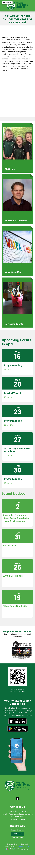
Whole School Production (15, 606)
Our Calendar (17, 837)
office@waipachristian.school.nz (20, 814)
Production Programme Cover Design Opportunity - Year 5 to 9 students (16, 518)
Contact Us (17, 834)
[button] (7, 2)
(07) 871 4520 (20, 811)
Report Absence (17, 830)
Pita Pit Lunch (9, 545)
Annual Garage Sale (13, 576)
